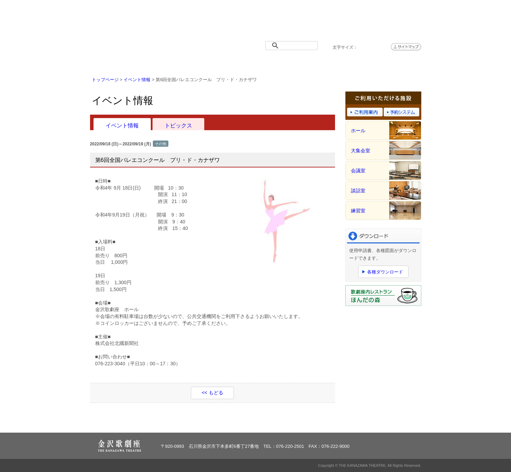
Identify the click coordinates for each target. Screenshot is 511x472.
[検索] (292, 45)
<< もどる (212, 392)
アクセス (393, 63)
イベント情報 (172, 63)
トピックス (178, 125)
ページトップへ (400, 422)
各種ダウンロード (385, 271)
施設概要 (228, 63)
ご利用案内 (283, 63)
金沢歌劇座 (126, 23)
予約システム (338, 63)
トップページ (117, 63)
